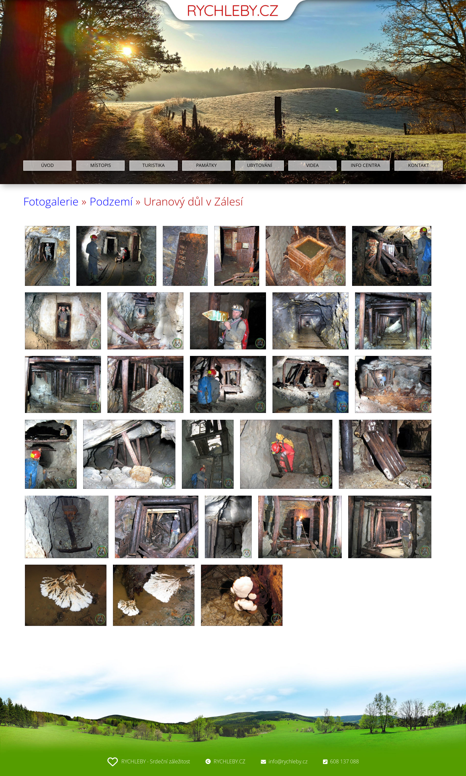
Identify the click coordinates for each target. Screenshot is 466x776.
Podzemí (111, 201)
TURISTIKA (153, 165)
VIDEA (312, 165)
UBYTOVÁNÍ (259, 165)
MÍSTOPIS (100, 165)
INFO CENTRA (365, 165)
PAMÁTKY (206, 165)
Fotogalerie (51, 201)
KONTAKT (418, 165)
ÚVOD (47, 165)
